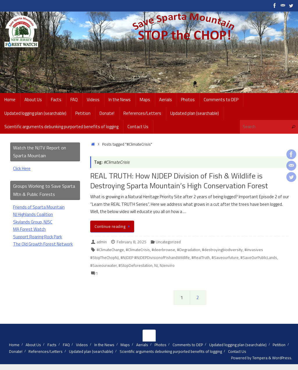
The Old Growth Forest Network (43, 244)
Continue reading (113, 226)
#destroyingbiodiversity (222, 250)
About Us (33, 345)
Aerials (142, 345)
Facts (51, 345)
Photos (160, 345)
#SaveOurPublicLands (258, 257)
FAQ (66, 345)
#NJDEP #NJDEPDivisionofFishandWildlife (155, 257)
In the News (104, 345)
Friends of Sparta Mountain (39, 207)
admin (102, 242)
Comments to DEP (188, 345)
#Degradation (188, 250)
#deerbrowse (163, 250)
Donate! (15, 351)
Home (14, 345)
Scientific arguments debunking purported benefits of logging (171, 351)
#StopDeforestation (135, 265)
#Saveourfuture (225, 257)
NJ (156, 265)
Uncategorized (168, 242)
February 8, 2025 (131, 242)
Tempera (259, 358)
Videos (82, 345)
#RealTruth (200, 257)
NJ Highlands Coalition (33, 214)
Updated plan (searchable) (91, 351)
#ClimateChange (110, 250)
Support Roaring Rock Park (37, 236)
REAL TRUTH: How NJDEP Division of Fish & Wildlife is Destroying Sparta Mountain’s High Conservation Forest (179, 180)
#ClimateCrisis (138, 250)
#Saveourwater (103, 265)
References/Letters (46, 351)
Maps (125, 345)
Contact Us (237, 351)
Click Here (22, 168)
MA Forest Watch (29, 229)
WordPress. (282, 358)
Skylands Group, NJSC (32, 222)
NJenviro (167, 265)
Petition (279, 345)
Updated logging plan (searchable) (238, 345)
